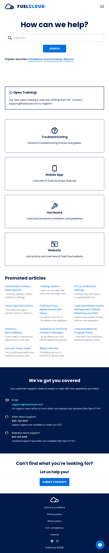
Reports (69, 59)
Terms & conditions (54, 507)
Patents (54, 534)
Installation (35, 59)
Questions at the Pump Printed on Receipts (53, 330)
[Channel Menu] (100, 545)
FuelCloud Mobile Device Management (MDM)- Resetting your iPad (89, 309)
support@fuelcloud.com (27, 404)
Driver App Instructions (19, 306)
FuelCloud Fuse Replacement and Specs (51, 309)
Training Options (50, 286)
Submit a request (54, 482)
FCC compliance (54, 527)
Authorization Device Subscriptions (17, 288)
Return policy (54, 521)
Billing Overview (49, 348)
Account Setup (53, 59)
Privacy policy (54, 514)
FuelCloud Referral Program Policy (85, 330)
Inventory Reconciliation (14, 330)
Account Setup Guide (18, 348)
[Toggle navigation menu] (102, 6)
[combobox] (54, 38)
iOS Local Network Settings (85, 288)
